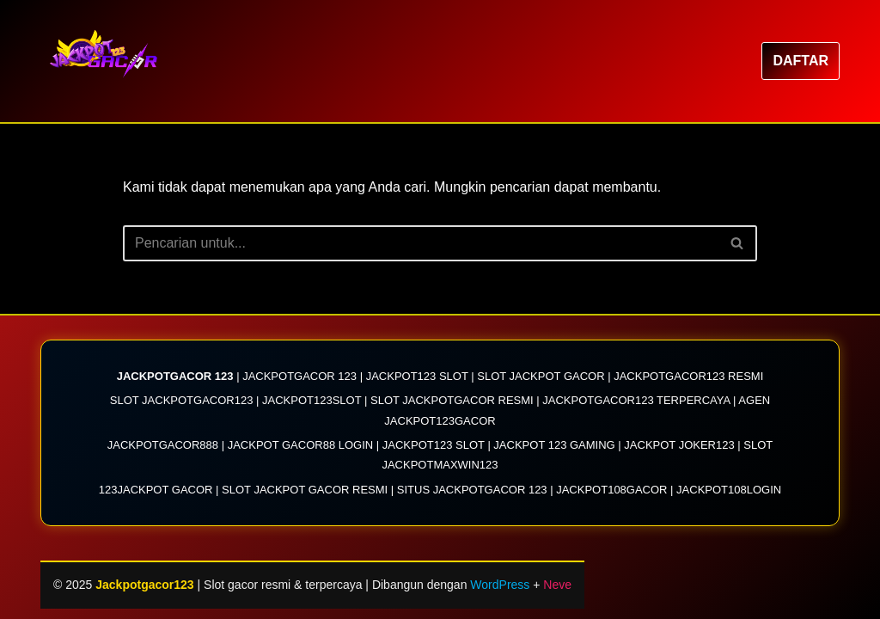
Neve (557, 584)
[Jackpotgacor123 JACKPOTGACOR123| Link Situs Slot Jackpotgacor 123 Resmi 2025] (109, 61)
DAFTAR (800, 60)
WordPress (499, 584)
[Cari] (420, 243)
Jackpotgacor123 (146, 584)
